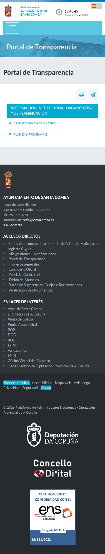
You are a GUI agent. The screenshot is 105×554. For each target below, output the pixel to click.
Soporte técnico (16, 382)
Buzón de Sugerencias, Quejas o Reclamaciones (45, 285)
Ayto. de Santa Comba (25, 309)
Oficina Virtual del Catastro (29, 360)
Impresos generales (24, 264)
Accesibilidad (42, 382)
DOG (12, 335)
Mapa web (63, 382)
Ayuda (46, 388)
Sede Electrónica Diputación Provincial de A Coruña (49, 366)
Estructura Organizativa (35, 123)
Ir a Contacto (12, 225)
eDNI (12, 345)
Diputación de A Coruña (26, 314)
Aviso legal (82, 382)
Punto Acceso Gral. (23, 324)
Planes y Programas (30, 134)
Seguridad (30, 388)
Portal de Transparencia (27, 259)
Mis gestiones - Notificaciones (32, 254)
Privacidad (11, 388)
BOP (11, 329)
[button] (96, 6)
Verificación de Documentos (30, 290)
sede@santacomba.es (38, 220)
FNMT (13, 355)
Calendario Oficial (22, 269)
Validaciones (17, 350)
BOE (11, 340)
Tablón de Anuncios (24, 280)
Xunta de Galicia (20, 319)
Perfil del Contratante (25, 274)
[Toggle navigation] (12, 27)
